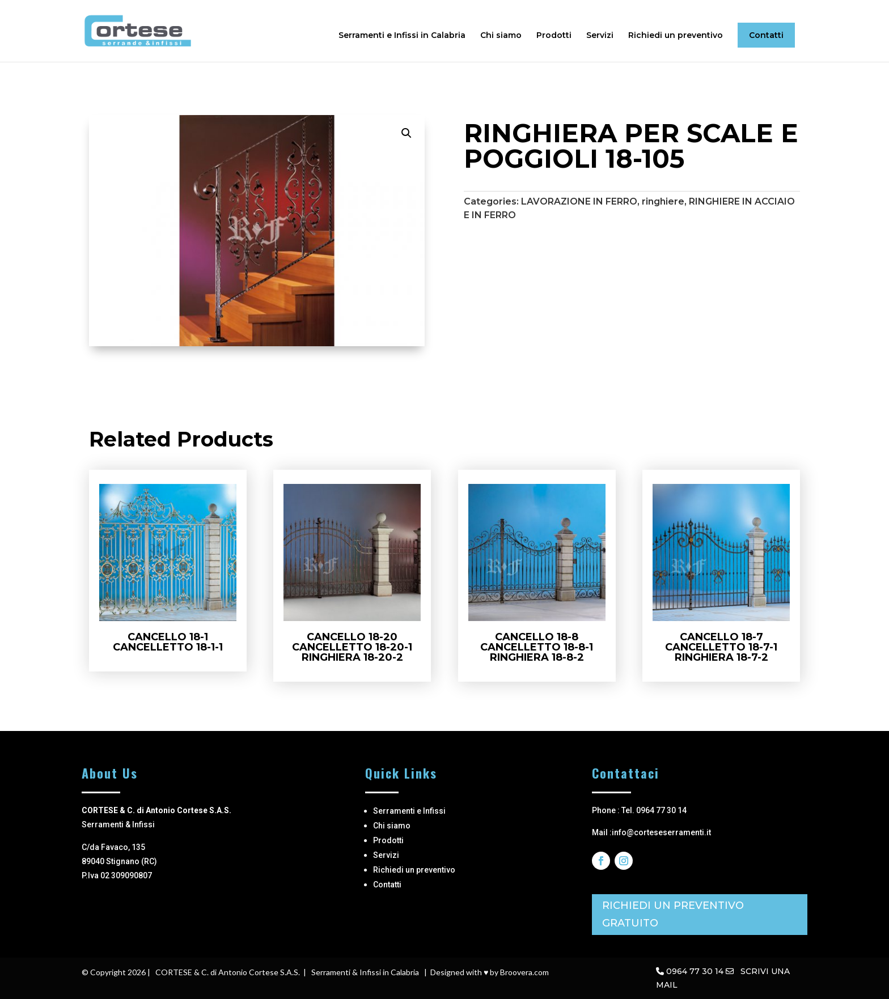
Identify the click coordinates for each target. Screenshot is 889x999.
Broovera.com (524, 972)
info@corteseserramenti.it (661, 832)
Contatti (766, 35)
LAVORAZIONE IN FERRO (579, 201)
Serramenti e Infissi (409, 810)
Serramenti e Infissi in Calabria (401, 35)
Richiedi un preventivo (675, 35)
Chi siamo (501, 35)
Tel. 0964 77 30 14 (654, 810)
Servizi (599, 35)
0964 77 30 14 (694, 971)
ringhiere (663, 201)
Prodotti (554, 35)
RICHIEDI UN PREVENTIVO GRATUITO (673, 914)
